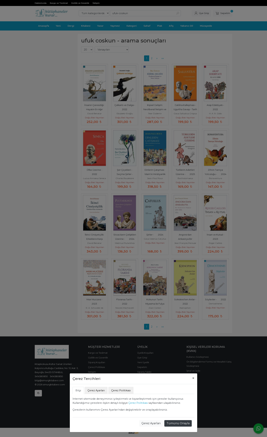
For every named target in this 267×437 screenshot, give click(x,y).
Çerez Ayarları (151, 423)
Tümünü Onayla (178, 423)
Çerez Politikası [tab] (121, 390)
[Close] (193, 378)
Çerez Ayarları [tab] (96, 390)
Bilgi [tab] (78, 390)
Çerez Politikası (138, 402)
